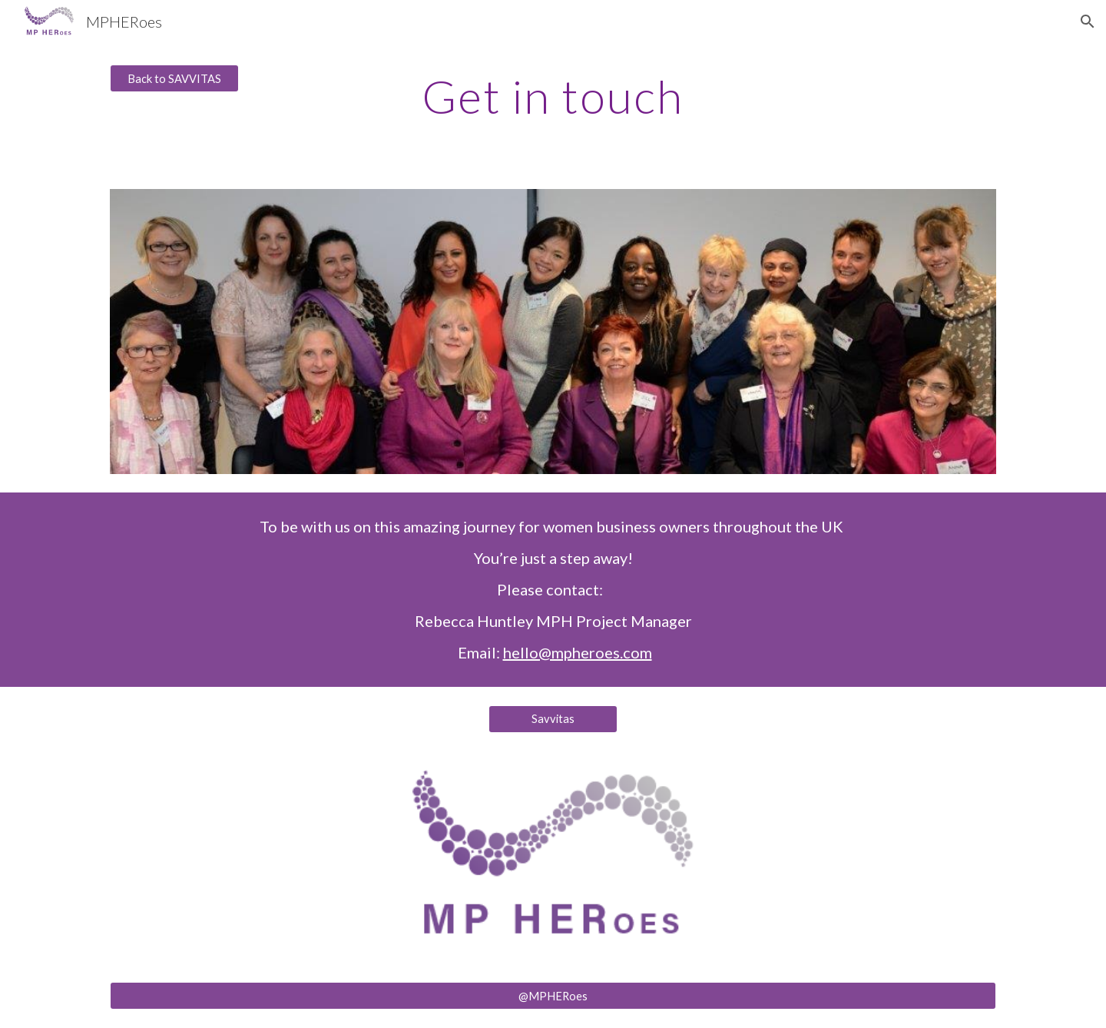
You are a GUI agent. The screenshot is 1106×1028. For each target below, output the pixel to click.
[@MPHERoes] (553, 995)
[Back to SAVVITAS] (174, 78)
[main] (553, 96)
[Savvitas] (553, 719)
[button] (1087, 21)
